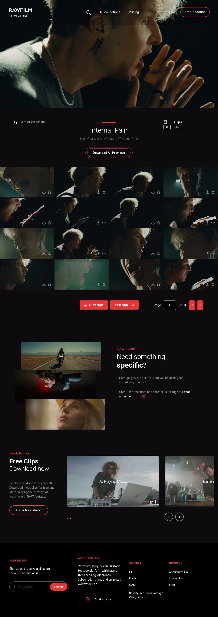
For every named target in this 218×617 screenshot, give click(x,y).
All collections (104, 13)
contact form (147, 589)
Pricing (128, 13)
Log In (160, 13)
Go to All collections (32, 315)
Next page (125, 498)
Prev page (94, 498)
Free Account (189, 13)
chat (131, 589)
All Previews (109, 345)
